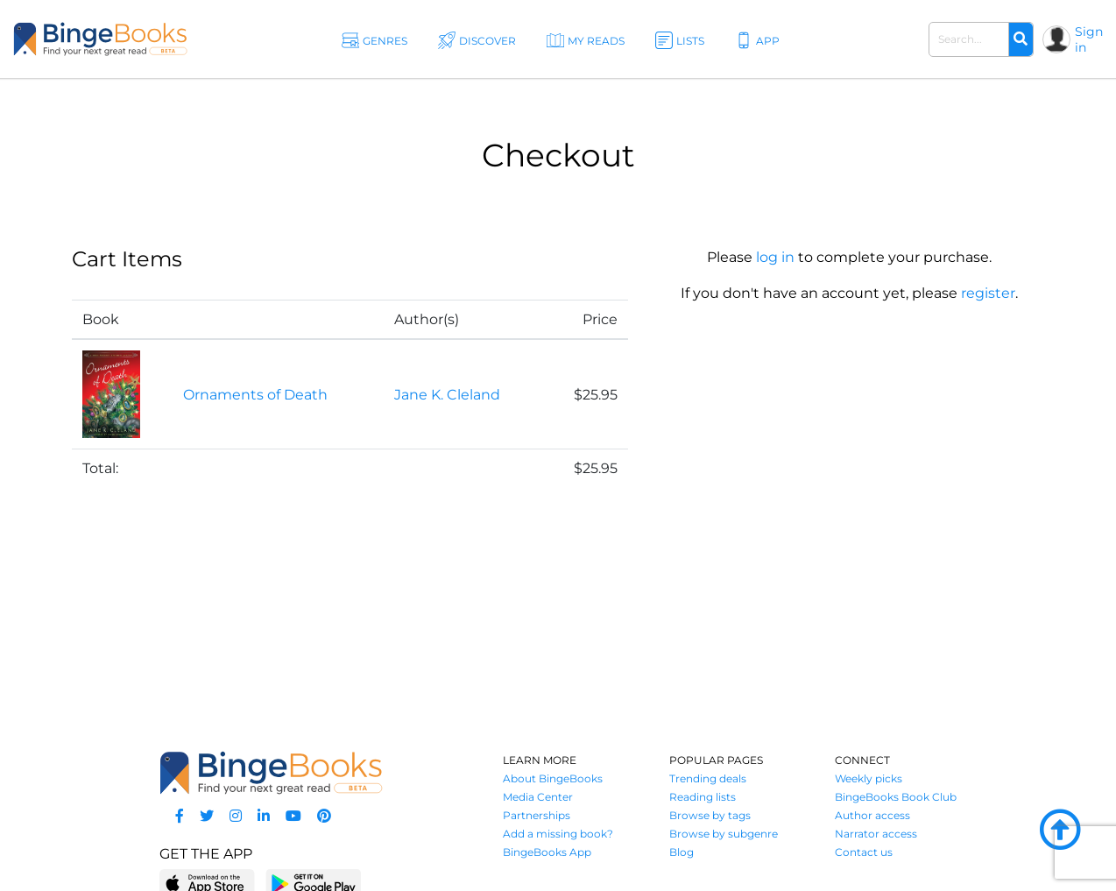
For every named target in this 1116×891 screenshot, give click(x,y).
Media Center (538, 796)
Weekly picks (868, 778)
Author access (872, 815)
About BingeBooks (553, 778)
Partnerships (536, 815)
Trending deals (707, 778)
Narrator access (876, 833)
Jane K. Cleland (447, 394)
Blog (681, 852)
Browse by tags (710, 815)
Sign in (1089, 39)
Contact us (864, 852)
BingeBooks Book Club (896, 796)
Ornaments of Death (255, 394)
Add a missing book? (558, 833)
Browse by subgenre (723, 833)
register (988, 293)
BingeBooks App (547, 852)
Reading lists (702, 796)
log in (775, 257)
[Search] (1020, 39)
